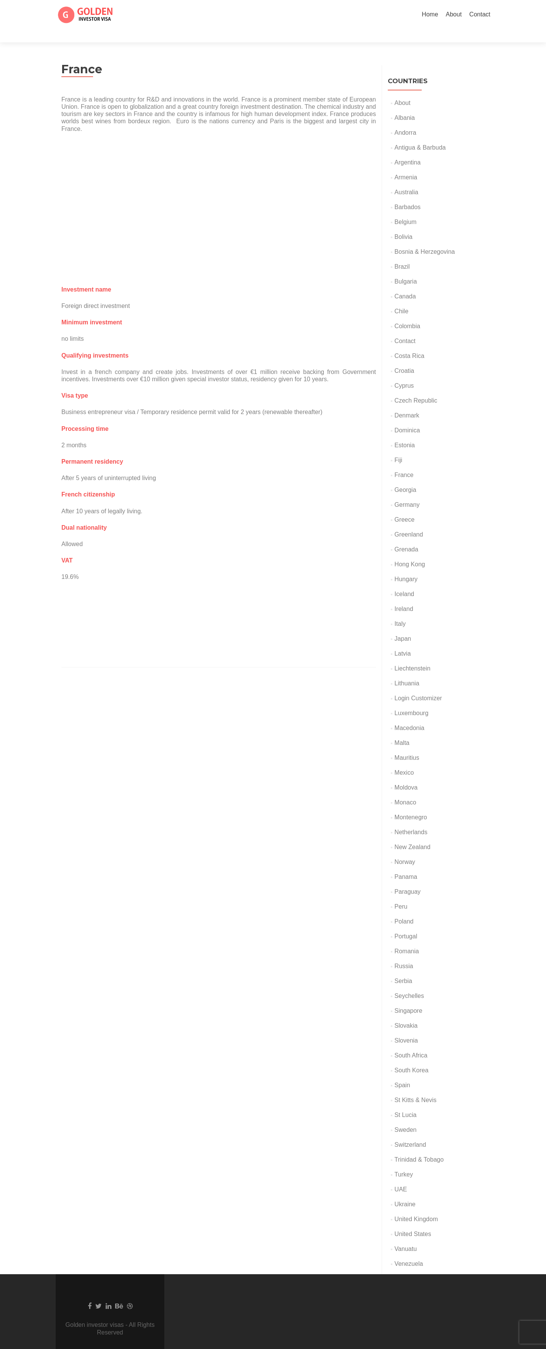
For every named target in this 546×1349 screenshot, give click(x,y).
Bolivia (404, 223)
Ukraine (405, 1191)
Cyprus (404, 372)
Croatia (404, 357)
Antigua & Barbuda (420, 134)
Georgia (405, 476)
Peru (401, 893)
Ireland (404, 595)
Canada (405, 283)
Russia (404, 952)
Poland (404, 908)
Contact (479, 14)
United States (413, 1220)
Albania (405, 104)
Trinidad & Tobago (419, 1146)
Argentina (408, 149)
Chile (401, 298)
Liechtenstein (412, 655)
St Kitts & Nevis (416, 1086)
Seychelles (409, 982)
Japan (403, 625)
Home (430, 14)
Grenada (406, 536)
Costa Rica (409, 342)
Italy (400, 610)
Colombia (408, 312)
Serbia (403, 967)
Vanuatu (406, 1235)
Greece (404, 506)
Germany (407, 491)
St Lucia (406, 1101)
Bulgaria (406, 268)
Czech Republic (416, 387)
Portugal (406, 923)
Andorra (405, 119)
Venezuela (409, 1250)
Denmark (407, 402)
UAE (401, 1176)
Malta (402, 729)
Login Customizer (418, 685)
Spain (402, 1072)
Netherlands (411, 819)
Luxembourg (412, 699)
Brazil (402, 253)
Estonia (405, 432)
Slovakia (406, 1012)
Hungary (406, 565)
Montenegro (411, 804)
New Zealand (412, 833)
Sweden (406, 1116)
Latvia (403, 640)
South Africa (411, 1042)
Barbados (408, 193)
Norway (405, 848)
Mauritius (407, 744)
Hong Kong (410, 551)
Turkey (404, 1161)
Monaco (405, 789)
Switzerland (410, 1131)
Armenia (406, 164)
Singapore (408, 997)
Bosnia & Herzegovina (425, 238)
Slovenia (406, 1027)
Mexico (404, 759)
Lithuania (407, 670)
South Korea (412, 1057)
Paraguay (408, 878)
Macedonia (409, 714)
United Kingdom (416, 1205)
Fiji (398, 446)
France (404, 461)
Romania (407, 938)
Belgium (406, 208)
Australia (406, 179)
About (454, 14)
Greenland (409, 521)
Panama (406, 863)
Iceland (404, 580)
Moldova (406, 774)
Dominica (407, 417)
